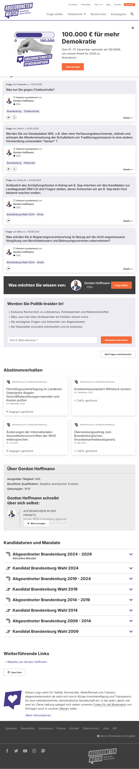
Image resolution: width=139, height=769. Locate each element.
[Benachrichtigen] (14, 117)
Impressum (46, 728)
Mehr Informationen (38, 715)
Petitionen (29, 162)
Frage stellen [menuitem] (54, 14)
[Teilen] (8, 117)
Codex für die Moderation (109, 704)
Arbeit (40, 262)
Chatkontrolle (31, 111)
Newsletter (86, 4)
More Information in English (116, 736)
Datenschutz (91, 728)
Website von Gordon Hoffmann (27, 661)
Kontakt (117, 4)
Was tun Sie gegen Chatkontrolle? (30, 89)
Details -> (128, 117)
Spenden (130, 4)
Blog (108, 4)
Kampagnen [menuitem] (118, 14)
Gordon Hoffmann (23, 100)
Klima (40, 214)
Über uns (98, 4)
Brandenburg (14, 111)
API (115, 728)
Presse (61, 728)
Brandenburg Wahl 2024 (20, 214)
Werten (64, 708)
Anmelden (73, 4)
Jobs (106, 728)
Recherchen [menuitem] (98, 14)
